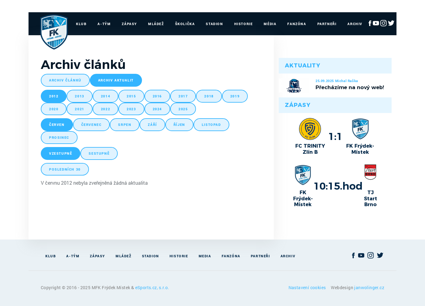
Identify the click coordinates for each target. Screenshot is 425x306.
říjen (179, 124)
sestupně (99, 153)
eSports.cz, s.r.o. (152, 287)
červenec (91, 124)
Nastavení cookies (308, 287)
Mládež (156, 23)
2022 (105, 109)
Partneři (327, 23)
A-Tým (104, 23)
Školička (185, 23)
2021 (79, 109)
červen (57, 124)
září (152, 124)
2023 (131, 109)
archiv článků (65, 80)
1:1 (335, 136)
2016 (157, 96)
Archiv (354, 23)
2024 (157, 109)
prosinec (59, 137)
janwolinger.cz (369, 287)
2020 (53, 109)
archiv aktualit (116, 80)
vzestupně (60, 153)
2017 (183, 96)
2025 (183, 109)
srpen (124, 124)
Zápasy (129, 23)
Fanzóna (296, 23)
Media (205, 256)
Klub (81, 23)
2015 (131, 96)
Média (270, 23)
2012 (53, 96)
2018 (208, 96)
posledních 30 (65, 169)
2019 (234, 96)
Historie (243, 23)
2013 (79, 96)
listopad (211, 124)
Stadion (214, 23)
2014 (105, 96)
